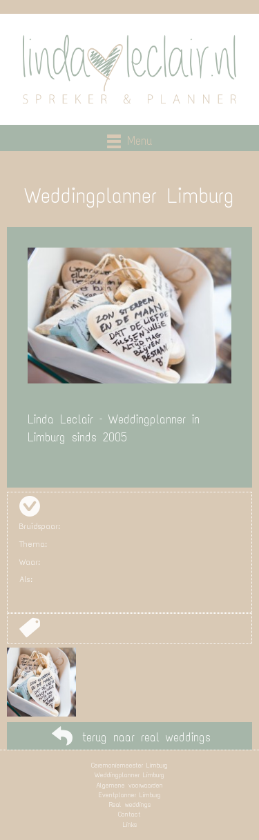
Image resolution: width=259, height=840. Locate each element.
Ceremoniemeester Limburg (129, 765)
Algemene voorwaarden (129, 785)
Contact (129, 814)
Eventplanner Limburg (130, 794)
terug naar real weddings (146, 737)
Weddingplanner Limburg (129, 774)
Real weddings (130, 804)
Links (130, 824)
